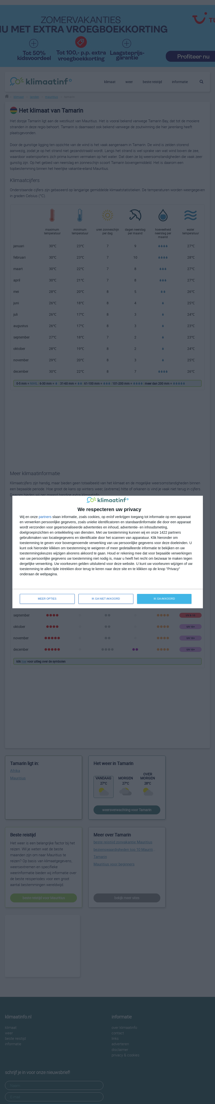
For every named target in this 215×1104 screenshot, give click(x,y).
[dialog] (107, 552)
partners (45, 517)
